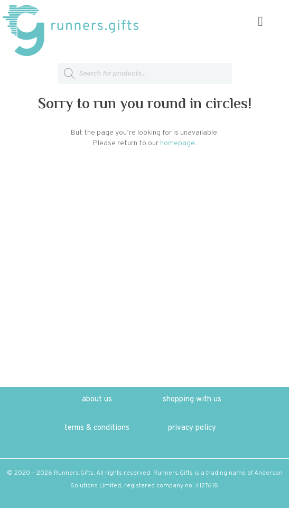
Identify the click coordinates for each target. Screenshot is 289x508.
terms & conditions (96, 428)
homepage (177, 143)
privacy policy (192, 428)
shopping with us (192, 399)
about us (97, 399)
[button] (260, 21)
